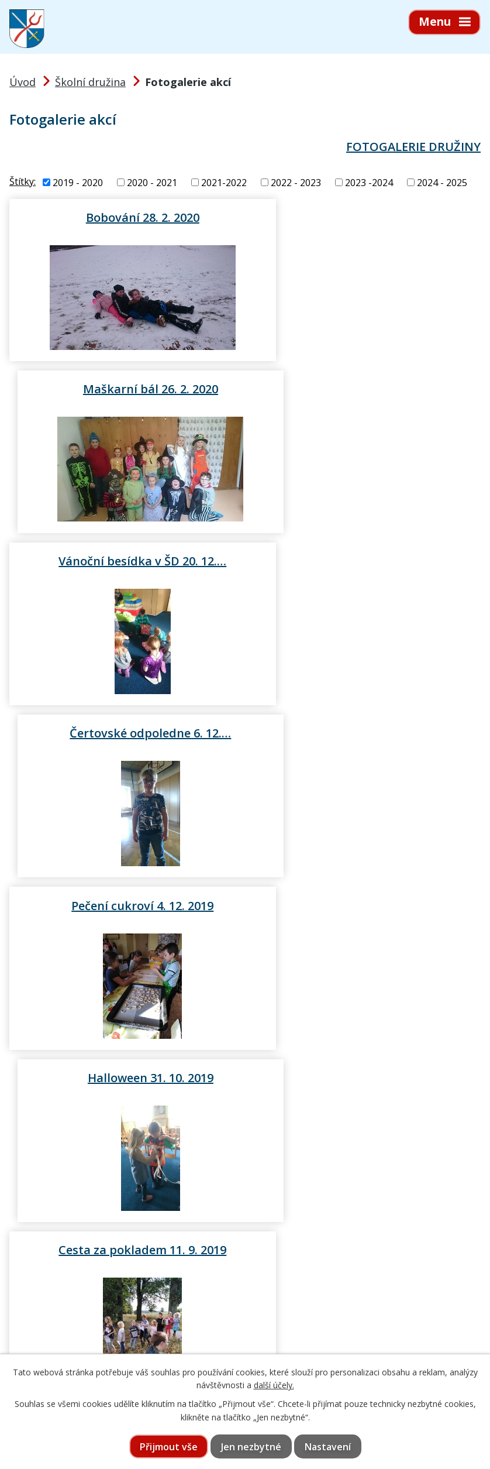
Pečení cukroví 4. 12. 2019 (125, 561)
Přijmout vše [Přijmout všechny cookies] (169, 1446)
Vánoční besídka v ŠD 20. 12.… (125, 388)
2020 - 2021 (152, 182)
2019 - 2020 (78, 182)
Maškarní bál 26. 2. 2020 (365, 217)
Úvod (22, 82)
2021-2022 (224, 182)
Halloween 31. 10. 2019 (365, 561)
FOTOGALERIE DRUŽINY (413, 147)
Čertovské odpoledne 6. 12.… (365, 388)
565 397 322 (77, 1348)
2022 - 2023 (296, 182)
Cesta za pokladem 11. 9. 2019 (125, 733)
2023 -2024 (369, 182)
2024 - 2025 (442, 182)
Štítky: (22, 181)
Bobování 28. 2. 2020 (125, 217)
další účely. (274, 1385)
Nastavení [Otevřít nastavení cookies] (328, 1446)
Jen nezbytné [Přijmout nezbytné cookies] (251, 1446)
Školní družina (90, 82)
